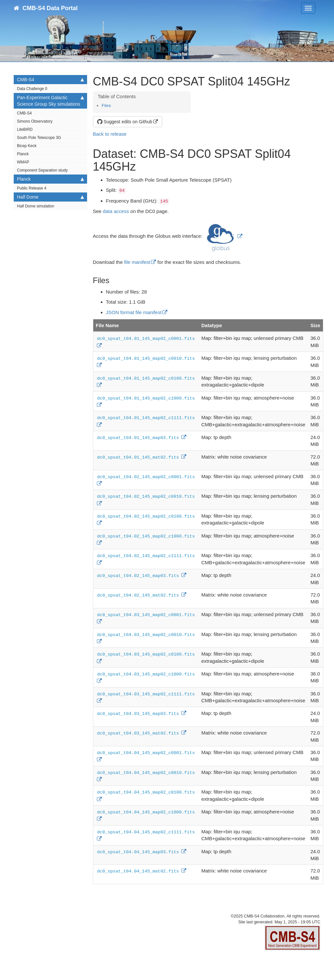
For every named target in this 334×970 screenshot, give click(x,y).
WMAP (23, 162)
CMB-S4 (50, 79)
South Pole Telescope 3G (39, 137)
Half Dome (50, 197)
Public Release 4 (31, 188)
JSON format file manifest (134, 312)
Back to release (110, 134)
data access (116, 211)
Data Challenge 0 (32, 88)
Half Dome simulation (35, 206)
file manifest (137, 262)
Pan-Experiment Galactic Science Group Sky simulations (50, 100)
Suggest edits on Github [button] (124, 121)
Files (106, 105)
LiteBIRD (25, 129)
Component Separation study (42, 170)
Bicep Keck (27, 146)
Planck (23, 154)
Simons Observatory (35, 121)
